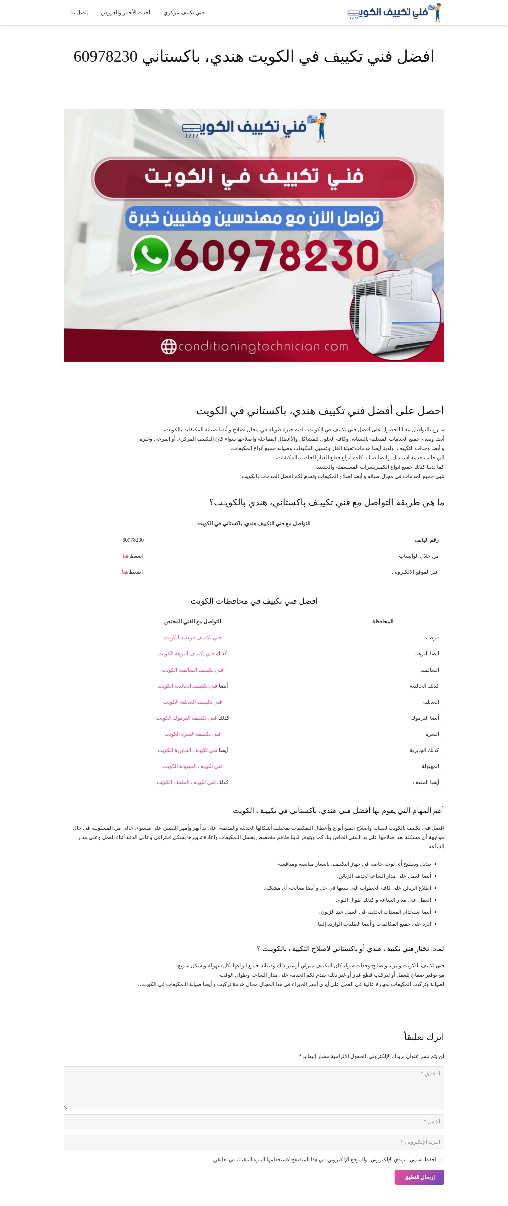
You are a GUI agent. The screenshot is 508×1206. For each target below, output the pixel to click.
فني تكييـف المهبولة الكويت (192, 766)
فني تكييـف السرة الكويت (192, 734)
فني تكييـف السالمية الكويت (192, 670)
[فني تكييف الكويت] (392, 13)
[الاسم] (254, 1121)
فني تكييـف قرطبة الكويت (192, 637)
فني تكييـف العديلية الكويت (192, 702)
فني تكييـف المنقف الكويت (186, 782)
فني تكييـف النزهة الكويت (186, 653)
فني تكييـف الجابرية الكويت (187, 750)
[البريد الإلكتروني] (254, 1142)
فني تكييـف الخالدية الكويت (187, 686)
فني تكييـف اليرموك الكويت (186, 718)
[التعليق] (254, 1087)
